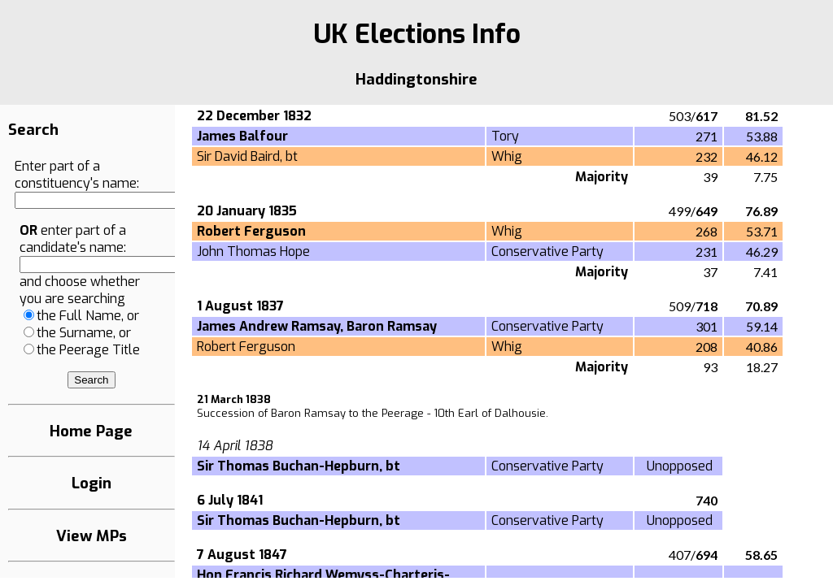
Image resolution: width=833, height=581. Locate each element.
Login (91, 483)
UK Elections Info (417, 34)
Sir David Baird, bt (247, 156)
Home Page (91, 431)
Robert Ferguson (246, 346)
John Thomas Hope (253, 251)
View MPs (91, 536)
